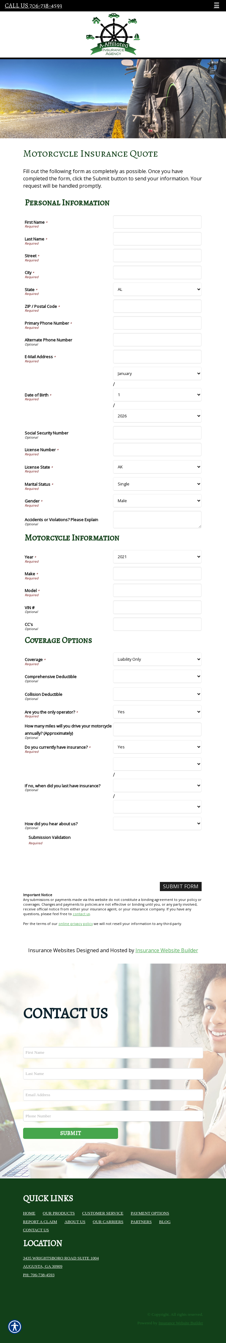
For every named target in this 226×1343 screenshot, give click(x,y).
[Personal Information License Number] (157, 449)
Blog (165, 1221)
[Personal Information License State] (157, 467)
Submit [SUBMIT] (70, 1133)
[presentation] (76, 857)
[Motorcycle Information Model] (157, 590)
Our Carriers (108, 1221)
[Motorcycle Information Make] (157, 573)
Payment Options (150, 1213)
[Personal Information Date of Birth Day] (157, 395)
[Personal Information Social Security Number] (157, 433)
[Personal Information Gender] (157, 501)
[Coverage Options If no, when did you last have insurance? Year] (157, 807)
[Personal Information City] (157, 272)
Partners (141, 1221)
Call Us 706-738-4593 (33, 5)
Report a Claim (40, 1221)
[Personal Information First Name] (157, 222)
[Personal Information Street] (157, 255)
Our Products (59, 1213)
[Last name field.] (113, 1074)
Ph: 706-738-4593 (39, 1274)
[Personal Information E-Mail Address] (157, 356)
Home (29, 1213)
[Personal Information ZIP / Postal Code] (157, 306)
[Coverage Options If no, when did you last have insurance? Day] (157, 785)
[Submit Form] (181, 886)
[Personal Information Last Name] (157, 239)
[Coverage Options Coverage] (157, 659)
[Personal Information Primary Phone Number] (157, 323)
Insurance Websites (51, 950)
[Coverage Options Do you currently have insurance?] (157, 747)
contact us (81, 914)
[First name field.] (113, 1053)
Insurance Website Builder (166, 950)
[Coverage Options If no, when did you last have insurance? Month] (157, 764)
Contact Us (36, 1229)
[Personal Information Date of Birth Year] (157, 416)
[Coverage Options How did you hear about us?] (157, 823)
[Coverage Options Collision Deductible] (157, 694)
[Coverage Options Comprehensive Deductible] (157, 676)
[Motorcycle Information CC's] (157, 624)
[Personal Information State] (157, 289)
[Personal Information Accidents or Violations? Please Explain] (157, 519)
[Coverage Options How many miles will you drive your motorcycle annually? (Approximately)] (157, 729)
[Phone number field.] (113, 1115)
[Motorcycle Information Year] (157, 557)
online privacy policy (76, 923)
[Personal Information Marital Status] (157, 484)
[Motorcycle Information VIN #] (157, 607)
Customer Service (102, 1213)
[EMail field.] (113, 1095)
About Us (75, 1221)
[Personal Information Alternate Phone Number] (157, 340)
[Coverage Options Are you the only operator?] (157, 712)
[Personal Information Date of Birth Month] (157, 373)
